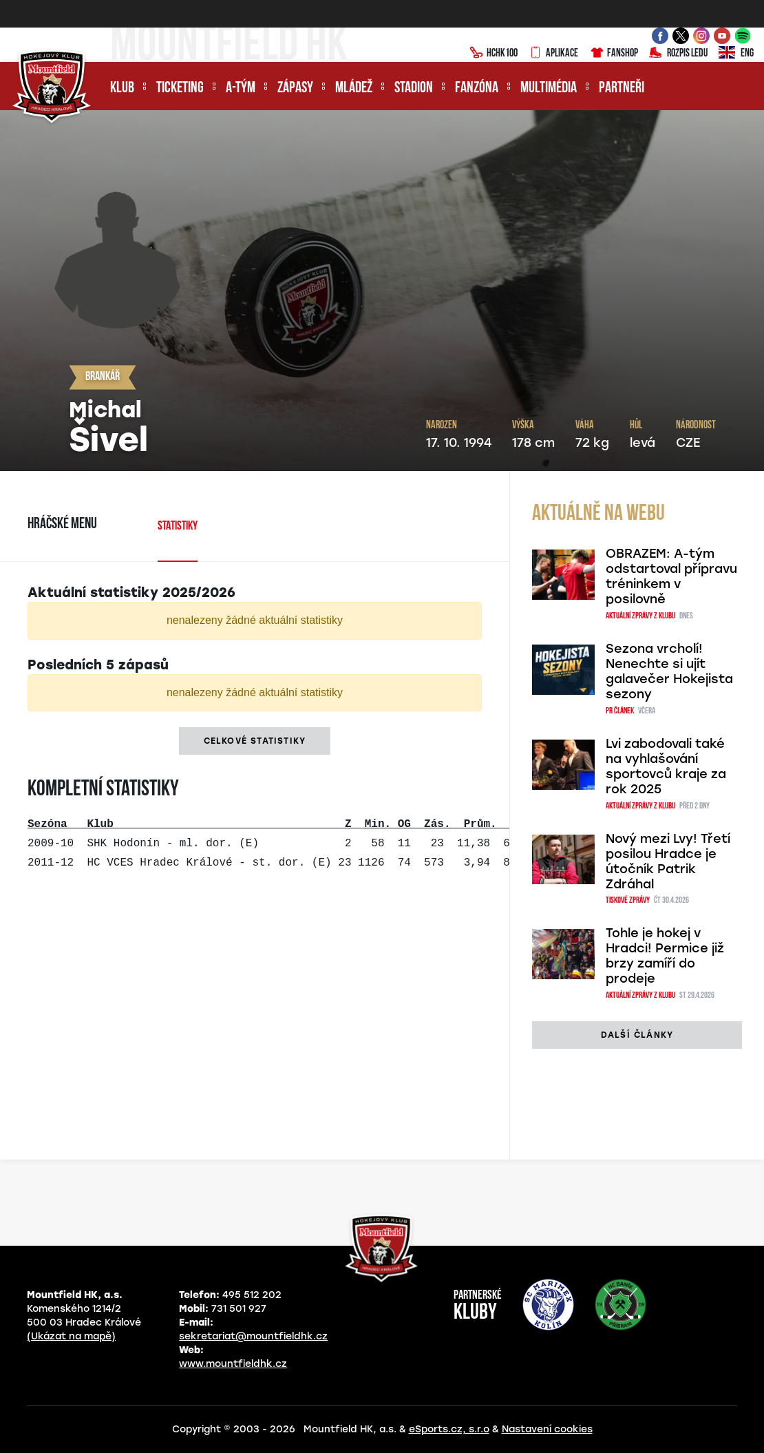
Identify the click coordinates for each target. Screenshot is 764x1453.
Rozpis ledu (678, 53)
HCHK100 (493, 53)
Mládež (353, 88)
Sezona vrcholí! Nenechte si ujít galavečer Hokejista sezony (669, 671)
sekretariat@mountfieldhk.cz (253, 1336)
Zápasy (295, 88)
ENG (736, 53)
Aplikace (553, 53)
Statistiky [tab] (178, 526)
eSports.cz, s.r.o (449, 1429)
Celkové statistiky (255, 741)
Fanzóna (476, 88)
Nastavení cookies (547, 1429)
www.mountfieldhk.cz (233, 1364)
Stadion (413, 88)
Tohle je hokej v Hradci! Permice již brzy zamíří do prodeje (665, 956)
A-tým (240, 88)
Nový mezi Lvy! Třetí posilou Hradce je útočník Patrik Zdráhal (668, 861)
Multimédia (548, 88)
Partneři (621, 88)
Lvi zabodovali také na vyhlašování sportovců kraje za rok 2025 (666, 766)
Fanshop (613, 53)
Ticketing (180, 88)
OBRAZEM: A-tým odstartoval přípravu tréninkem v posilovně (671, 576)
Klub (122, 88)
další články (637, 1035)
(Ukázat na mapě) (71, 1336)
